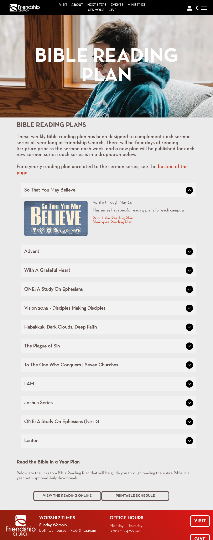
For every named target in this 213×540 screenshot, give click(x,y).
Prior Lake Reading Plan (113, 218)
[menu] (203, 7)
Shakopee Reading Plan (112, 222)
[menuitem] (63, 5)
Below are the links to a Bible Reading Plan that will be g (65, 473)
